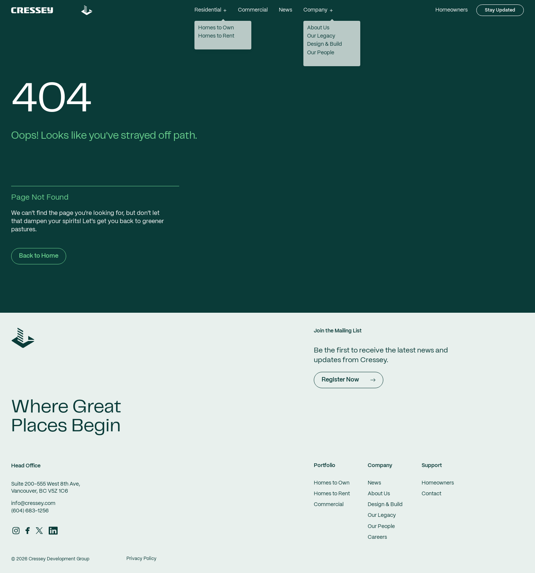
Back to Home (38, 256)
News (285, 10)
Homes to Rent (332, 493)
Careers (377, 537)
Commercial (253, 10)
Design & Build (385, 504)
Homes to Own (331, 483)
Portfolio (324, 465)
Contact (431, 493)
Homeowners (451, 10)
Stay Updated (500, 10)
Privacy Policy (141, 559)
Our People (381, 526)
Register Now (349, 380)
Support (432, 465)
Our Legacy (382, 515)
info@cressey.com (33, 503)
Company (380, 465)
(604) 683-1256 (30, 511)
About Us (379, 493)
